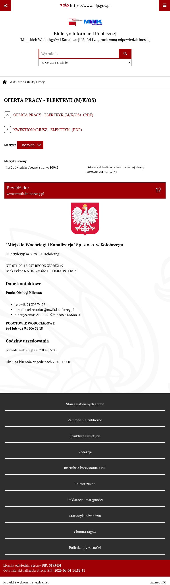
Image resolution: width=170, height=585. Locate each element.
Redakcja (85, 452)
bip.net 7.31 (158, 582)
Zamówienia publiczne (85, 420)
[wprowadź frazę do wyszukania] (79, 54)
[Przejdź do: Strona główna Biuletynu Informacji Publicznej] (4, 82)
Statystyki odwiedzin (85, 516)
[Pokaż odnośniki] (5, 5)
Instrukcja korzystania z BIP (85, 468)
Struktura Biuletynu (85, 436)
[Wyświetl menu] (164, 5)
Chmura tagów (85, 532)
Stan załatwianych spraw (85, 404)
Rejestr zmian (85, 484)
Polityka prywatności (85, 547)
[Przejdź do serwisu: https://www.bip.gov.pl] (85, 5)
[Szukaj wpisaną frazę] (125, 54)
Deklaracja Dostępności (85, 500)
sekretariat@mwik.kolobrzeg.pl (50, 310)
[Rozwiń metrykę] (30, 145)
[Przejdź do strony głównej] (85, 29)
